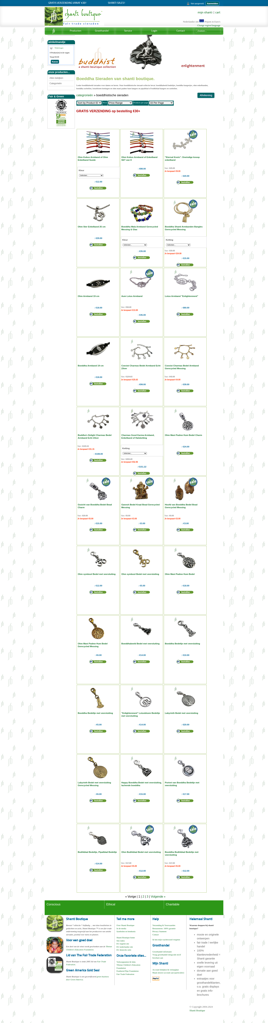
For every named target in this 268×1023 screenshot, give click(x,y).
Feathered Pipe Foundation (128, 971)
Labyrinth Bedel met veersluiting (181, 713)
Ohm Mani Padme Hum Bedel (180, 574)
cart (217, 12)
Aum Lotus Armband (131, 296)
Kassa (55, 62)
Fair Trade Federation (125, 974)
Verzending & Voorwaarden (163, 925)
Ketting (169, 240)
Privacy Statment (159, 931)
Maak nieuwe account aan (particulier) (168, 973)
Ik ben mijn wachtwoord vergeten (166, 939)
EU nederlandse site (125, 947)
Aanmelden (212, 3)
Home (53, 31)
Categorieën (56, 83)
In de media (121, 928)
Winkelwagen (59, 48)
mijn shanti (205, 12)
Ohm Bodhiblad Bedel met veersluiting (141, 852)
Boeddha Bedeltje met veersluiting (182, 643)
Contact (180, 31)
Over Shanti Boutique (125, 925)
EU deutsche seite (124, 950)
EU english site (123, 944)
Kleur (81, 170)
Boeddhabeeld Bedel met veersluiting (140, 643)
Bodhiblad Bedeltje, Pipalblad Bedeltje (97, 852)
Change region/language (208, 25)
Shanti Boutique (197, 1010)
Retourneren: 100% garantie (164, 928)
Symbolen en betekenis (126, 931)
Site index (121, 941)
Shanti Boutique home (126, 937)
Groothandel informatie (162, 952)
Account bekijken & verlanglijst (165, 970)
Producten (75, 31)
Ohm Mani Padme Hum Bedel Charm (183, 435)
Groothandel (102, 31)
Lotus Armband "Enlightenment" (181, 296)
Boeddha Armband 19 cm (90, 366)
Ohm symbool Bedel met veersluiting (97, 574)
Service (128, 31)
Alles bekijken (56, 78)
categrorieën (84, 95)
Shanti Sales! (116, 3)
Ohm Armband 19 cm (88, 296)
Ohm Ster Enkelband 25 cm (92, 227)
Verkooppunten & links (126, 962)
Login (154, 31)
